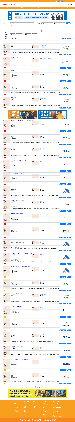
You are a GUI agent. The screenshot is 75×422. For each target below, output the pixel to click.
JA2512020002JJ (13, 58)
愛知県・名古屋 (45, 408)
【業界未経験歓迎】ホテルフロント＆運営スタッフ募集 (18, 319)
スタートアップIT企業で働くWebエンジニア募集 (17, 147)
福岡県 (44, 415)
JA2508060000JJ (13, 307)
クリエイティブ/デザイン (57, 404)
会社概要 (15, 410)
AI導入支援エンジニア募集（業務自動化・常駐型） (17, 133)
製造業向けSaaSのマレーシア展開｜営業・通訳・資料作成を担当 (19, 160)
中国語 (24, 406)
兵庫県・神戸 (45, 412)
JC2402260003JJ (13, 254)
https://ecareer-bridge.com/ (14, 219)
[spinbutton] (19, 32)
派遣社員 (34, 406)
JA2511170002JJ (13, 85)
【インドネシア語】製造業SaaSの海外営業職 (17, 173)
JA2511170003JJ (13, 71)
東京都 (44, 403)
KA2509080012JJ (13, 121)
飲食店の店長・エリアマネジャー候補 (16, 306)
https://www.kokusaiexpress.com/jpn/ (16, 103)
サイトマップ (16, 404)
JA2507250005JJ (13, 347)
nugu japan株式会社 (42, 71)
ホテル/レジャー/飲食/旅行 (57, 408)
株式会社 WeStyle (42, 148)
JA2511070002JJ (13, 98)
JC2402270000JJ (13, 241)
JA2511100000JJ (13, 294)
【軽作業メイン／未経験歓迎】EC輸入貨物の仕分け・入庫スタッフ (19, 293)
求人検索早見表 (16, 408)
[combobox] (21, 23)
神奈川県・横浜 (45, 404)
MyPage (15, 403)
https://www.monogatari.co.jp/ (15, 312)
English (15, 412)
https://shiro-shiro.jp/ (14, 126)
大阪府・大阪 (45, 411)
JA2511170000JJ (13, 281)
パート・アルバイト (36, 407)
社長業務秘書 (12, 44)
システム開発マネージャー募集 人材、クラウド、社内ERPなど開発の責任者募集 (21, 253)
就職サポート (16, 407)
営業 (53, 415)
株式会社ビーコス (42, 188)
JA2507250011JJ (13, 334)
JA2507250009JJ (13, 148)
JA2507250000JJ (13, 360)
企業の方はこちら (64, 1)
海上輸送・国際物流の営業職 (14, 97)
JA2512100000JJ (13, 45)
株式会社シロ (41, 121)
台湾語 (24, 407)
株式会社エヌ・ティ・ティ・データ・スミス (45, 58)
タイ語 (24, 411)
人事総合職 (12, 70)
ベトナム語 (25, 410)
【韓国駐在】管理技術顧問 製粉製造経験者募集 (17, 213)
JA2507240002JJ (13, 174)
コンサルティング (56, 411)
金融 (53, 412)
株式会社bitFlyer (42, 201)
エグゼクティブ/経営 (56, 410)
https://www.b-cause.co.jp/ (14, 259)
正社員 (34, 403)
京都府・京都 (45, 410)
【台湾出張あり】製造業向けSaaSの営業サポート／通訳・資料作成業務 (20, 372)
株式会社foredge (42, 161)
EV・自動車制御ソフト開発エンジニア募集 (16, 346)
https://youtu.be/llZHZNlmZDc (15, 247)
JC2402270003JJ (13, 267)
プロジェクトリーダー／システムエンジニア (16, 57)
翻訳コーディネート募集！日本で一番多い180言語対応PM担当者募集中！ (20, 266)
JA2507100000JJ (13, 188)
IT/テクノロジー (55, 403)
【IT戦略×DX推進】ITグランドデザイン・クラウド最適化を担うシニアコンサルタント (22, 226)
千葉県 (44, 406)
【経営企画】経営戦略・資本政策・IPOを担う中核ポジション (19, 200)
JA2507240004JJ (13, 161)
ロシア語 (24, 408)
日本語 (24, 404)
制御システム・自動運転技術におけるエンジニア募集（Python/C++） (20, 359)
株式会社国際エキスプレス (43, 45)
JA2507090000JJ (13, 201)
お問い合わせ (16, 411)
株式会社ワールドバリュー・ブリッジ (44, 214)
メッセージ (16, 406)
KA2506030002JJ (13, 214)
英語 (24, 403)
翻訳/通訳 (54, 406)
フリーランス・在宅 (36, 408)
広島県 (44, 414)
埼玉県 (44, 407)
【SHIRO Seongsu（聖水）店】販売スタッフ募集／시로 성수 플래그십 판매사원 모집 (22, 120)
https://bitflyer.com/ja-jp (14, 206)
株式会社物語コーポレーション (44, 307)
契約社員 (34, 404)
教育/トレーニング (56, 414)
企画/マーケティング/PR (57, 416)
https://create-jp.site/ (13, 76)
